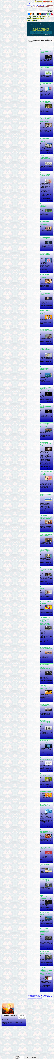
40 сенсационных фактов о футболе (46, 908)
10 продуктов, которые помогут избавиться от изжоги (46, 179)
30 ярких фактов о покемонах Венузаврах (46, 209)
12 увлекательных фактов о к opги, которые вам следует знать (46, 120)
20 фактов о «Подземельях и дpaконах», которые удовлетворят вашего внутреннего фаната (45, 1000)
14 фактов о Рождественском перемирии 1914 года (46, 744)
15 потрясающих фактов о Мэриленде (46, 227)
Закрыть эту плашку (31, 1057)
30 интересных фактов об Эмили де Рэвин (46, 588)
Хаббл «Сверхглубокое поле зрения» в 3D (46, 925)
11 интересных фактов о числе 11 (46, 980)
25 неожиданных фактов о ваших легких (46, 260)
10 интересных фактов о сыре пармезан (45, 283)
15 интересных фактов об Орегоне (46, 941)
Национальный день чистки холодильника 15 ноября (46, 355)
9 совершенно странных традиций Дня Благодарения (45, 531)
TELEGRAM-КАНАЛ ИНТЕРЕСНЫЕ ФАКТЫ (42, 6)
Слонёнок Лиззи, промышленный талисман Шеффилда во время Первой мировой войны (46, 641)
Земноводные (46, 3)
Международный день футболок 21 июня (46, 319)
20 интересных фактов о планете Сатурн (46, 51)
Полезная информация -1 (35, 1026)
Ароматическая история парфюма (46, 726)
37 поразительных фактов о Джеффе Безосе (46, 414)
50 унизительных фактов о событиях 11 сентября (46, 433)
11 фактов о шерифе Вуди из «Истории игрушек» (46, 856)
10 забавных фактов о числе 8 (46, 623)
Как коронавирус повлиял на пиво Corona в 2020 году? (46, 567)
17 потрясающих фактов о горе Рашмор (46, 141)
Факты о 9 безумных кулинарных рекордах (44, 484)
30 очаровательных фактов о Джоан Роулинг (46, 300)
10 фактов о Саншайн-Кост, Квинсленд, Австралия (45, 375)
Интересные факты (44, 1)
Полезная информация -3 (44, 1027)
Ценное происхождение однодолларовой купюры (46, 160)
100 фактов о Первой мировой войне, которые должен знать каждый (46, 959)
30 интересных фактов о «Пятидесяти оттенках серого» (46, 688)
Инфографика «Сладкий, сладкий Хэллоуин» (46, 709)
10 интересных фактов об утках (45, 797)
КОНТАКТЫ (30, 5)
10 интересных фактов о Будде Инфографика (45, 873)
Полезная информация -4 (35, 1028)
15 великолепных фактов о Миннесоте (46, 669)
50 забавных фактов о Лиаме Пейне (45, 551)
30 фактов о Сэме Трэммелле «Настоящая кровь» (46, 395)
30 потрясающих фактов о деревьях (46, 103)
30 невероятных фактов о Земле (45, 243)
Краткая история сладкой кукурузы (46, 813)
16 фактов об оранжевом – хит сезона (46, 830)
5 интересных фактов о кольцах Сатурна (46, 453)
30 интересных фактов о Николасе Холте (46, 337)
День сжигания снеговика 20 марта (46, 781)
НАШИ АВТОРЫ (40, 5)
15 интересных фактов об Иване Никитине (14, 1050)
